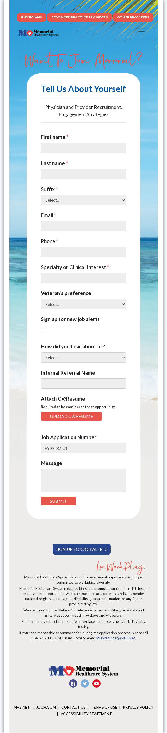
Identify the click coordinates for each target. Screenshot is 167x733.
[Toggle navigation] (141, 33)
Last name (54, 163)
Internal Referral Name (68, 372)
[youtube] (96, 682)
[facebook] (73, 682)
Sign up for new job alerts (70, 319)
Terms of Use (104, 707)
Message (51, 463)
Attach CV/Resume (78, 402)
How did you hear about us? (73, 346)
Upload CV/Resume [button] (71, 416)
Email (48, 215)
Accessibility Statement (86, 713)
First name (54, 137)
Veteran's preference (66, 293)
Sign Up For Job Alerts (82, 549)
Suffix (49, 189)
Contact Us (73, 707)
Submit (58, 500)
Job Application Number (69, 437)
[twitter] (85, 682)
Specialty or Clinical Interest (75, 267)
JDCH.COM (46, 707)
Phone (49, 241)
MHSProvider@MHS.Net (115, 638)
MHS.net (22, 707)
